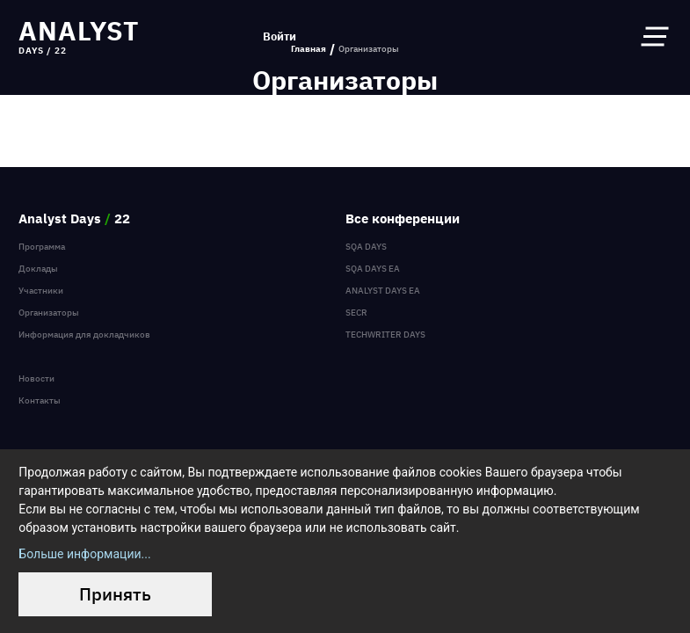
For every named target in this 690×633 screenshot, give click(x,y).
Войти (279, 36)
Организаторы (48, 312)
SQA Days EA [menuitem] (372, 268)
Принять (115, 594)
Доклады (38, 268)
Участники (40, 290)
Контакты (39, 400)
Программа (41, 246)
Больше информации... (84, 554)
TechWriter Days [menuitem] (385, 334)
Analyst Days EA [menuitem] (382, 290)
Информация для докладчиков (84, 334)
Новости (36, 378)
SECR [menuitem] (356, 312)
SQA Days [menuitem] (366, 246)
